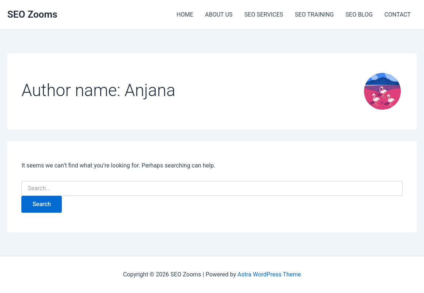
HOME (185, 14)
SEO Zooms (32, 14)
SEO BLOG (359, 14)
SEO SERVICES (263, 14)
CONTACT (397, 14)
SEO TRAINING (314, 14)
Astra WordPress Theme (269, 274)
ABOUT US (219, 14)
